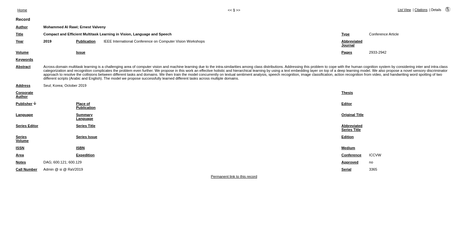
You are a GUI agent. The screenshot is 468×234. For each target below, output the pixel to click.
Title (19, 34)
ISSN (20, 148)
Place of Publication (86, 106)
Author (22, 27)
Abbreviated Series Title (352, 128)
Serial (346, 169)
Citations (421, 10)
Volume (22, 52)
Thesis (347, 93)
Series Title (86, 126)
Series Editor (27, 126)
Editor (347, 104)
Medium (348, 148)
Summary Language (84, 117)
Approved (350, 162)
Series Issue (86, 137)
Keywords (24, 59)
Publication (86, 41)
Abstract (23, 67)
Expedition (85, 155)
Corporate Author (24, 94)
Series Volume (22, 139)
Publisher (24, 104)
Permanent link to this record (234, 176)
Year (20, 41)
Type (346, 34)
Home (22, 10)
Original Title (353, 115)
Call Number (26, 169)
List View (404, 10)
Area (20, 155)
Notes (21, 162)
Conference (352, 155)
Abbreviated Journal (352, 43)
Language (24, 115)
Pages (347, 52)
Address (23, 85)
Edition (348, 137)
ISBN (80, 148)
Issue (80, 52)
